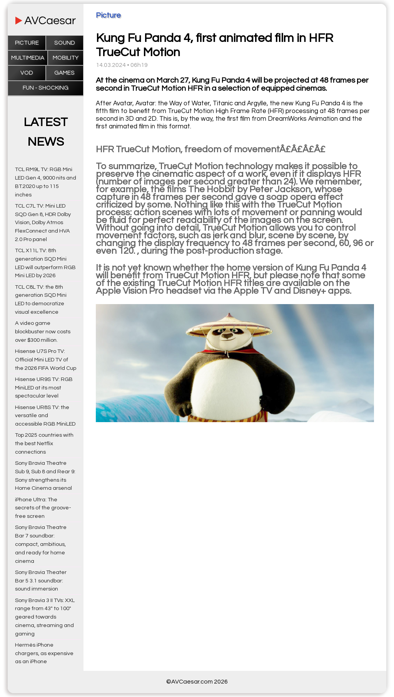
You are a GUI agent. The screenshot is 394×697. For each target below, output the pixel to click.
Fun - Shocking (45, 88)
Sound (64, 43)
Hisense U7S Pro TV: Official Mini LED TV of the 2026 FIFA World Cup (45, 359)
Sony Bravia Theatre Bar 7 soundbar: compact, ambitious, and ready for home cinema (41, 544)
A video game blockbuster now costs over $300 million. (42, 331)
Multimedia (27, 58)
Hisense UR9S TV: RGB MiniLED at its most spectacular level (44, 387)
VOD (26, 73)
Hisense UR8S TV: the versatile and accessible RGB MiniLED (45, 415)
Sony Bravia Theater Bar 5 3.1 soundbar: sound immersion (41, 580)
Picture (27, 43)
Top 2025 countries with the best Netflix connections (44, 443)
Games (64, 73)
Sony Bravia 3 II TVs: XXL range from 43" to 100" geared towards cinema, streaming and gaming (45, 617)
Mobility (65, 58)
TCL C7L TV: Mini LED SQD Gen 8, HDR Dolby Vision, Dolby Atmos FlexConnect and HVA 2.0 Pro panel (43, 222)
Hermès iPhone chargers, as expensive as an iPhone (44, 653)
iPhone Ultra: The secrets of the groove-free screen (43, 508)
